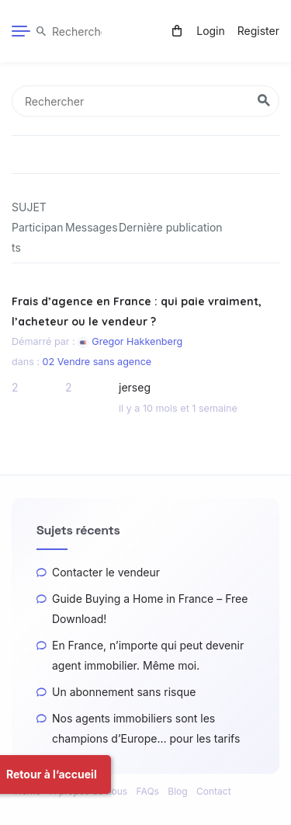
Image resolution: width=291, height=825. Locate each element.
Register (258, 30)
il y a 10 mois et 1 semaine (178, 417)
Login (210, 30)
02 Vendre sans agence (97, 371)
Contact (213, 791)
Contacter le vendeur (106, 572)
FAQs (148, 791)
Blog (177, 791)
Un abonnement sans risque (124, 691)
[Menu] (21, 31)
